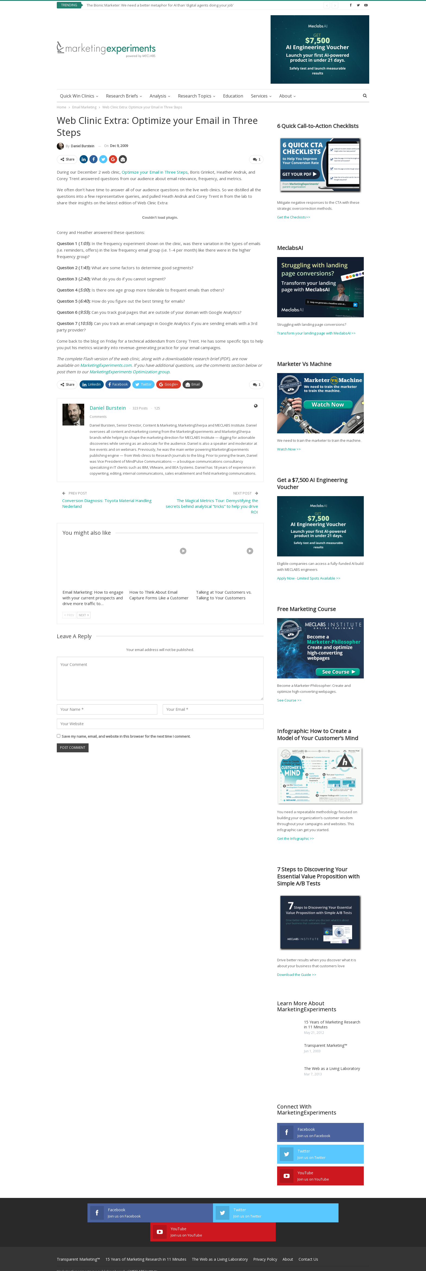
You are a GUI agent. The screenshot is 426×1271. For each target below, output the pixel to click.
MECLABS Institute (144, 1252)
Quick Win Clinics (77, 96)
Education (233, 96)
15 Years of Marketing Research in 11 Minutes (332, 1024)
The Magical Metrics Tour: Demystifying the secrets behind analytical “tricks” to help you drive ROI (212, 505)
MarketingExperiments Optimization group (129, 371)
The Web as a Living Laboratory (332, 1068)
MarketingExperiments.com (105, 365)
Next (84, 614)
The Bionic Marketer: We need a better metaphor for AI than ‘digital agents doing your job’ (160, 5)
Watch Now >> (289, 448)
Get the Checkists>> (293, 217)
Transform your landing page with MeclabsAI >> (316, 332)
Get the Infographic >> (295, 838)
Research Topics (194, 96)
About (285, 96)
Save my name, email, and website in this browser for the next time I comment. (126, 735)
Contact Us (308, 1239)
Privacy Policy (265, 1239)
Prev (69, 614)
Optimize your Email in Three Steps (155, 171)
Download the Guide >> (296, 974)
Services (259, 96)
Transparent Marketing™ (325, 1044)
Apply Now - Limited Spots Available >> (308, 577)
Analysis (158, 96)
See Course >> (289, 699)
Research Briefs (122, 96)
